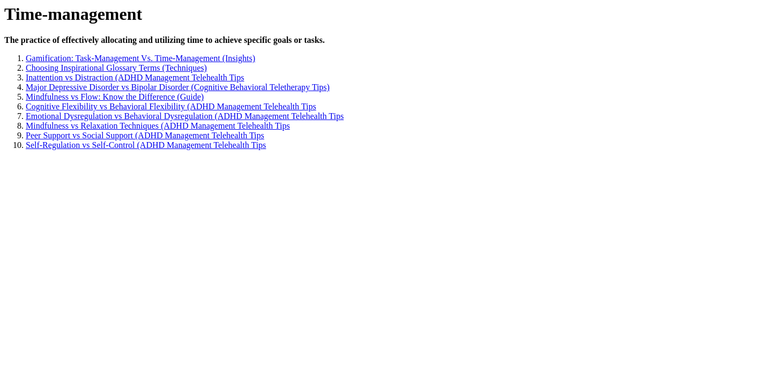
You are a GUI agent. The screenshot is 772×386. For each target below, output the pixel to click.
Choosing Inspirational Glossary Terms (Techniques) (116, 67)
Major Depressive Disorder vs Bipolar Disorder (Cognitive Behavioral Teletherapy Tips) (178, 87)
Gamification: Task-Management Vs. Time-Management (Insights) (140, 58)
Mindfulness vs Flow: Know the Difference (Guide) (115, 96)
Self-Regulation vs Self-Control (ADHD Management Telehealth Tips (146, 145)
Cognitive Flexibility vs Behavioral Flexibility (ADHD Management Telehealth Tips (171, 106)
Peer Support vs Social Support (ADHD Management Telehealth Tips (145, 135)
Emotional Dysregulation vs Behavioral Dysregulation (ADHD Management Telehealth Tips (185, 116)
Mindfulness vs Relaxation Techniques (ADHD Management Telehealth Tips (158, 125)
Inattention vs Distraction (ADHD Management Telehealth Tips (135, 77)
